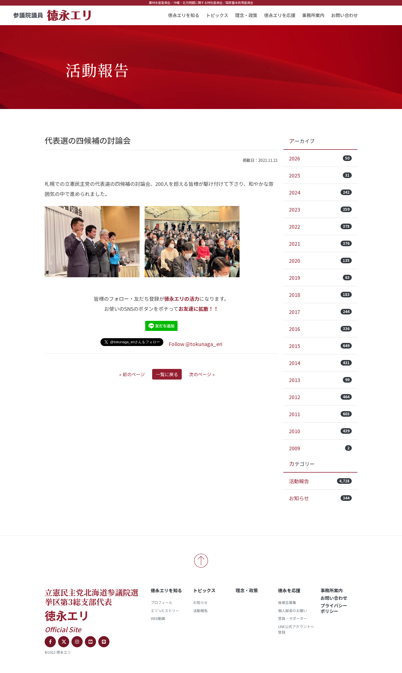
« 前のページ (132, 374)
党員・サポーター (292, 618)
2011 (320, 414)
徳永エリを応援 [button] (279, 15)
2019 (320, 277)
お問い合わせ (344, 15)
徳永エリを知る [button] (183, 15)
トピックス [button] (217, 15)
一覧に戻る (167, 374)
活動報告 (320, 481)
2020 (320, 260)
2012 (320, 397)
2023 (320, 209)
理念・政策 (246, 15)
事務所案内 (313, 15)
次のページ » (202, 374)
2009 (320, 448)
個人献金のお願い (292, 610)
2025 (320, 175)
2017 (320, 311)
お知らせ (320, 498)
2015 (320, 345)
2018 (320, 294)
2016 (320, 328)
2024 (320, 192)
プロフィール (162, 602)
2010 (320, 431)
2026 (320, 158)
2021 (320, 243)
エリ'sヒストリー (165, 610)
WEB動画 (158, 618)
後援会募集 (287, 602)
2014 (320, 362)
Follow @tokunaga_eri (195, 343)
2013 (320, 379)
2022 (320, 226)
